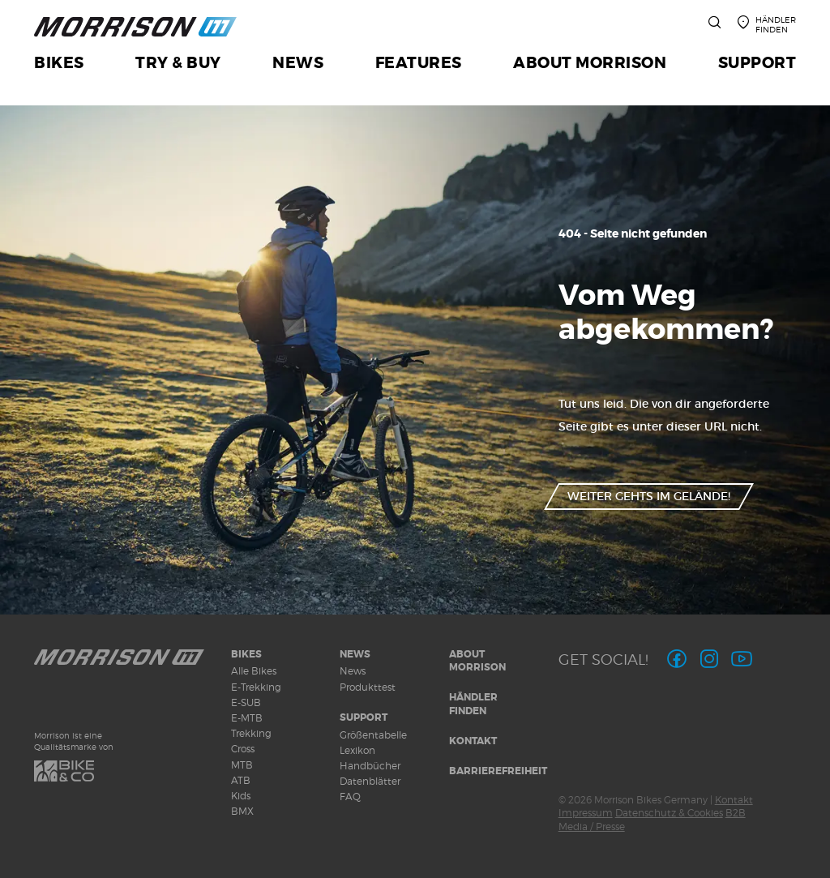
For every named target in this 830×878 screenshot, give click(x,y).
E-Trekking (256, 687)
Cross (243, 749)
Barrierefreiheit (498, 771)
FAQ (350, 796)
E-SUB (246, 702)
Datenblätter (370, 781)
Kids (240, 796)
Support (363, 717)
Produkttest (368, 687)
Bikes (246, 654)
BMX (242, 811)
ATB (240, 780)
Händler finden (473, 704)
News (355, 654)
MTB (242, 765)
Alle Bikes (253, 671)
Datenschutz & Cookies (669, 813)
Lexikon (357, 750)
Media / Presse (591, 826)
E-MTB (247, 718)
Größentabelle (373, 735)
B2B (735, 813)
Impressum (585, 813)
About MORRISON (477, 661)
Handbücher (370, 766)
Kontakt (473, 741)
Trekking (251, 733)
